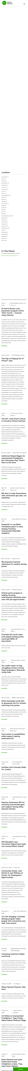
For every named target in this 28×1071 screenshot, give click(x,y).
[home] (7, 3)
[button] (24, 4)
